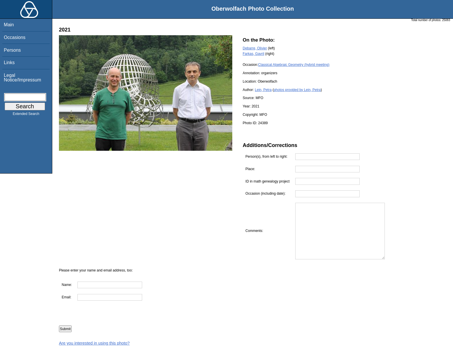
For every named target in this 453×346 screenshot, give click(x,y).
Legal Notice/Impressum (22, 77)
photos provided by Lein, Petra (297, 90)
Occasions (14, 37)
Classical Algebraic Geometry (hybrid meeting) (293, 65)
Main (9, 24)
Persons (12, 50)
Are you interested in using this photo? (94, 343)
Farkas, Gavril (253, 54)
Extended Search (26, 115)
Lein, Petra (263, 90)
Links (9, 62)
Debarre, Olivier (255, 48)
